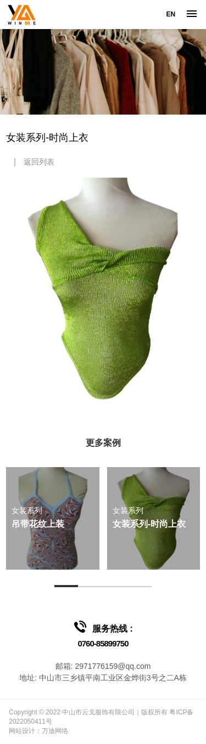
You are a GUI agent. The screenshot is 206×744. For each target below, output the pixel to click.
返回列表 (39, 161)
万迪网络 (55, 731)
